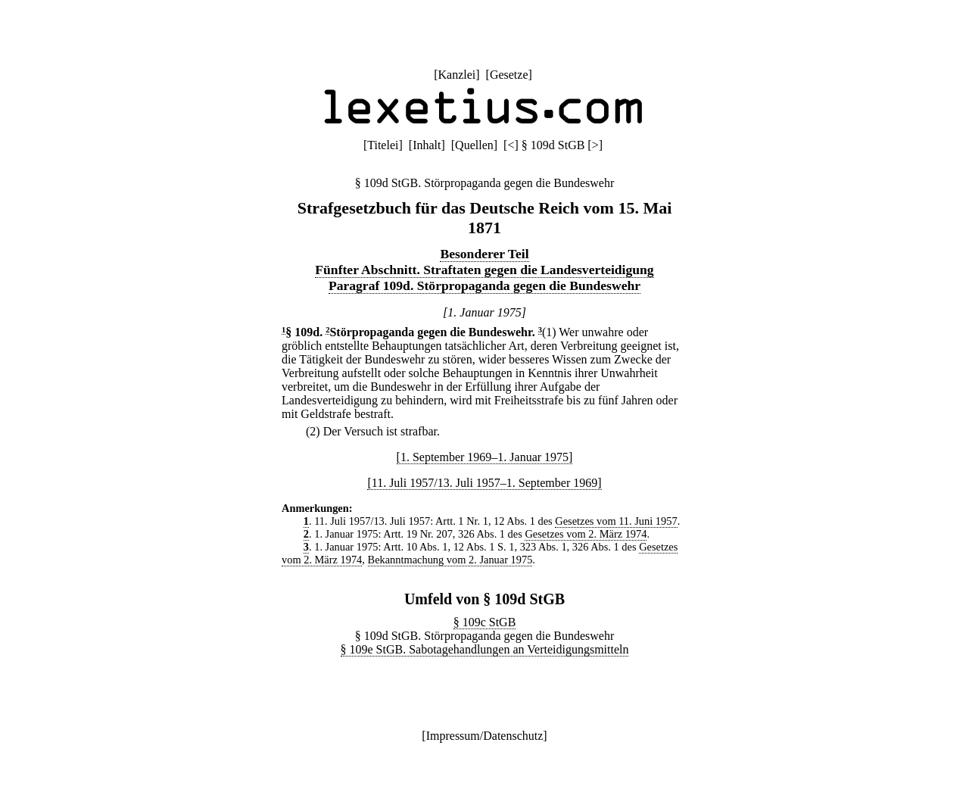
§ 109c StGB (484, 622)
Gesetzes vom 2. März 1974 (586, 534)
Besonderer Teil (484, 253)
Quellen (474, 145)
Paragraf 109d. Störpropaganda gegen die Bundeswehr (484, 285)
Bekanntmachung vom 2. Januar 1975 (450, 560)
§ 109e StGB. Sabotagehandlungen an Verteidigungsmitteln (485, 649)
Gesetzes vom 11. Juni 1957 (616, 521)
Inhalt (427, 145)
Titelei (382, 145)
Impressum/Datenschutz (485, 735)
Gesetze (509, 74)
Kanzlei (456, 74)
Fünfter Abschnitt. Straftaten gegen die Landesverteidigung (484, 269)
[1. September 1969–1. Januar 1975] (485, 457)
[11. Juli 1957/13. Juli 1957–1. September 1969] (484, 482)
